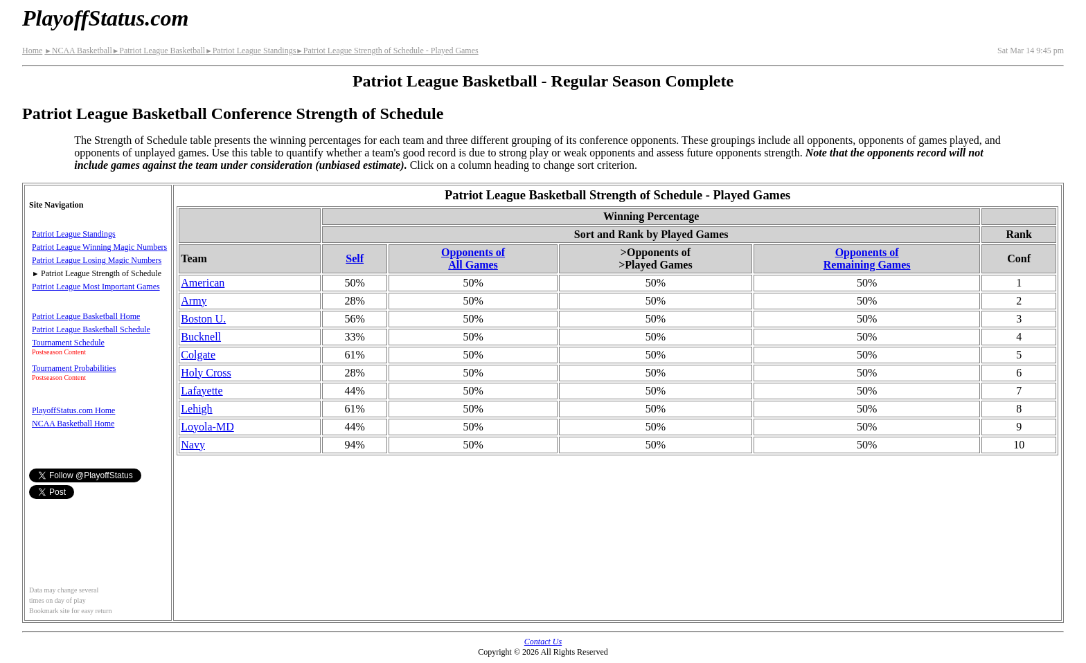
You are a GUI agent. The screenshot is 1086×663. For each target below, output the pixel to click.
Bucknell (201, 337)
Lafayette (201, 391)
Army (193, 301)
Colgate (198, 355)
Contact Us (543, 641)
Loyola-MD (207, 427)
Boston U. (203, 319)
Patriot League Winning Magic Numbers (99, 247)
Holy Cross (206, 373)
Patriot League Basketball (158, 50)
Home (32, 50)
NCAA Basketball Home (73, 423)
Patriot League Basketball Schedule (91, 329)
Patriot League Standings (250, 50)
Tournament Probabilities (74, 368)
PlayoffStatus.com (105, 18)
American (202, 283)
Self (355, 258)
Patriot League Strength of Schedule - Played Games (387, 50)
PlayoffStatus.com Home (73, 410)
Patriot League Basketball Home (86, 316)
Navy (193, 445)
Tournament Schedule (68, 342)
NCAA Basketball (78, 50)
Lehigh (196, 409)
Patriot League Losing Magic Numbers (96, 260)
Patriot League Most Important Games (96, 286)
